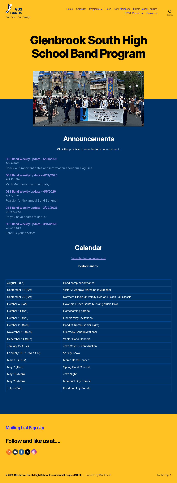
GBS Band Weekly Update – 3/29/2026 (32, 207)
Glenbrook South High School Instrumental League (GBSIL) (48, 475)
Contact (150, 13)
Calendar (81, 9)
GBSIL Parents (132, 13)
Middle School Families (145, 9)
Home (69, 9)
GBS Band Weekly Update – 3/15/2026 (31, 224)
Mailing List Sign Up (25, 427)
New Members (122, 9)
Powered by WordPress (98, 475)
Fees (108, 9)
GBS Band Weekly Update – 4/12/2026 (31, 175)
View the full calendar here (88, 258)
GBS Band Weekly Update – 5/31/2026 (31, 159)
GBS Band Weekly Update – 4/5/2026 (31, 191)
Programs (94, 9)
